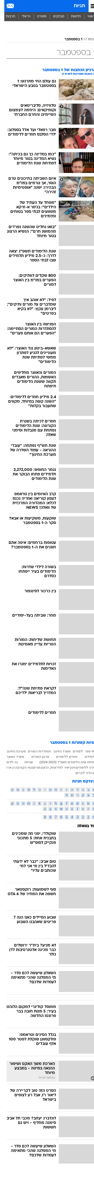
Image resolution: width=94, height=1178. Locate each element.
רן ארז (6, 767)
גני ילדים (8, 762)
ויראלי (21, 16)
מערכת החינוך (12, 751)
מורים (32, 767)
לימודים (73, 751)
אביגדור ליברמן (81, 773)
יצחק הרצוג (44, 767)
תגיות (75, 6)
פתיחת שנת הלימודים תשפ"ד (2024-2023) (63, 762)
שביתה (24, 762)
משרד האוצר (11, 756)
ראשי (87, 16)
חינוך (68, 767)
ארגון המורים (36, 756)
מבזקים (54, 16)
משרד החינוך (58, 751)
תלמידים (86, 756)
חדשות (72, 16)
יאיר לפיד (58, 767)
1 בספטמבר (69, 39)
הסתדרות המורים (35, 751)
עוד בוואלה (82, 826)
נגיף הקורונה (20, 767)
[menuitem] (71, 16)
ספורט (37, 16)
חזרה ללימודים (82, 767)
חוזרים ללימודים (62, 756)
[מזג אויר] (19, 6)
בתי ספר (86, 751)
